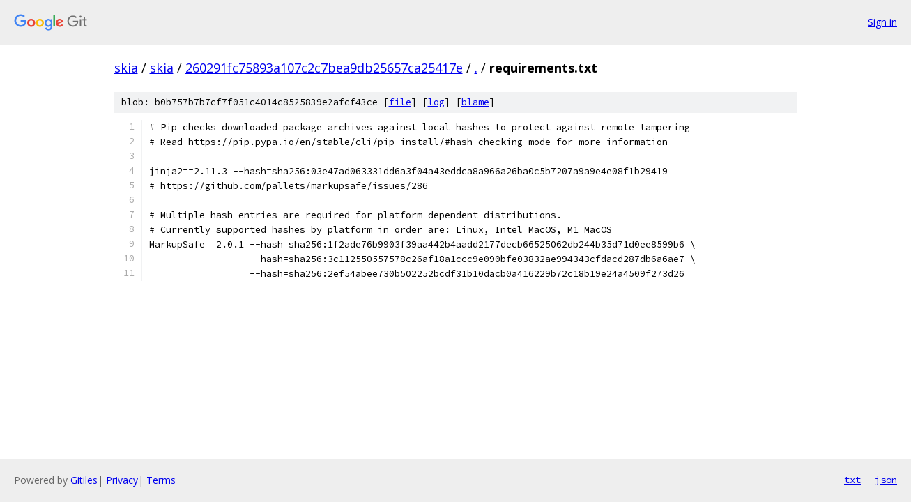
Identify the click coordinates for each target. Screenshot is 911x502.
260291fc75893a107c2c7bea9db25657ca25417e (324, 67)
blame (475, 102)
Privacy (122, 480)
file (400, 102)
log (436, 102)
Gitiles (84, 480)
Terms (161, 480)
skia (126, 67)
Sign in (882, 22)
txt (852, 479)
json (886, 479)
